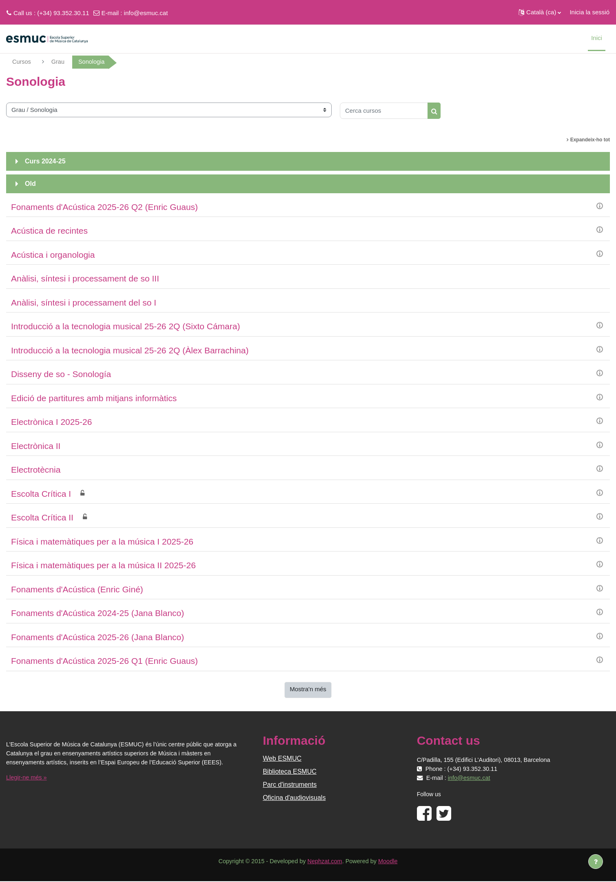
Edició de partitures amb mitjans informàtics (94, 398)
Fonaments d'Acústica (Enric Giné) (77, 589)
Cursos (22, 61)
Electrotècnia (35, 470)
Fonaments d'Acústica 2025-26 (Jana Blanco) (97, 637)
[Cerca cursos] (384, 111)
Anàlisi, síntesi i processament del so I (83, 303)
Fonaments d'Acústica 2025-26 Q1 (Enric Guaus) (104, 661)
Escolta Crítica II (42, 518)
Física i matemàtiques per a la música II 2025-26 (103, 565)
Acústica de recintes (49, 231)
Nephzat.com (325, 861)
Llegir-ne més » (27, 778)
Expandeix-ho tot (590, 140)
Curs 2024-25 (45, 161)
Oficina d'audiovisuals (294, 798)
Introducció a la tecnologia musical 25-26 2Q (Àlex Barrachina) (129, 350)
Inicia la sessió (589, 12)
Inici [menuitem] (596, 37)
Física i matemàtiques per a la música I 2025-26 (102, 542)
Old (30, 184)
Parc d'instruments (290, 785)
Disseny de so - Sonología (61, 374)
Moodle (391, 861)
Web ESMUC (282, 758)
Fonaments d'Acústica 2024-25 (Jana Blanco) (97, 613)
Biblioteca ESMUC (290, 771)
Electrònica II (35, 446)
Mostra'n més (308, 689)
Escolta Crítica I (41, 494)
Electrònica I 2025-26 (51, 422)
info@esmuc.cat (146, 12)
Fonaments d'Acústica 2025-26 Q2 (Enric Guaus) (104, 207)
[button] (539, 12)
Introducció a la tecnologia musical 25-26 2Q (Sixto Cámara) (125, 326)
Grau (59, 61)
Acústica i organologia (53, 255)
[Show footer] (595, 861)
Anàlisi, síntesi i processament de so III (85, 279)
